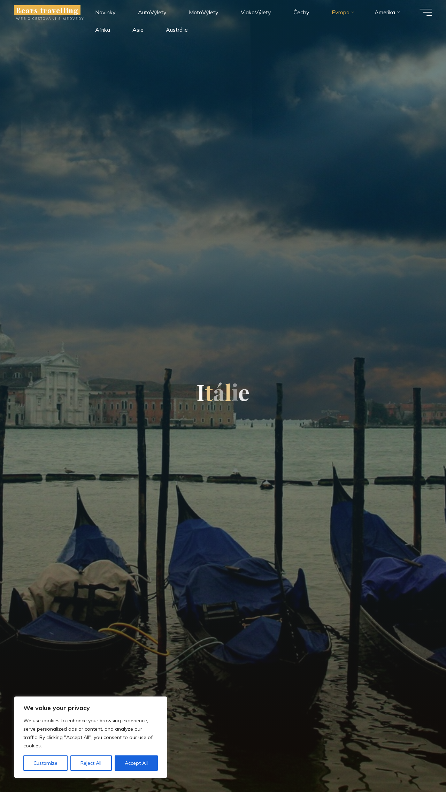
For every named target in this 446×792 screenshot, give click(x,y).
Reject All (90, 763)
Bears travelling (47, 10)
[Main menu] (426, 12)
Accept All (136, 763)
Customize (45, 763)
